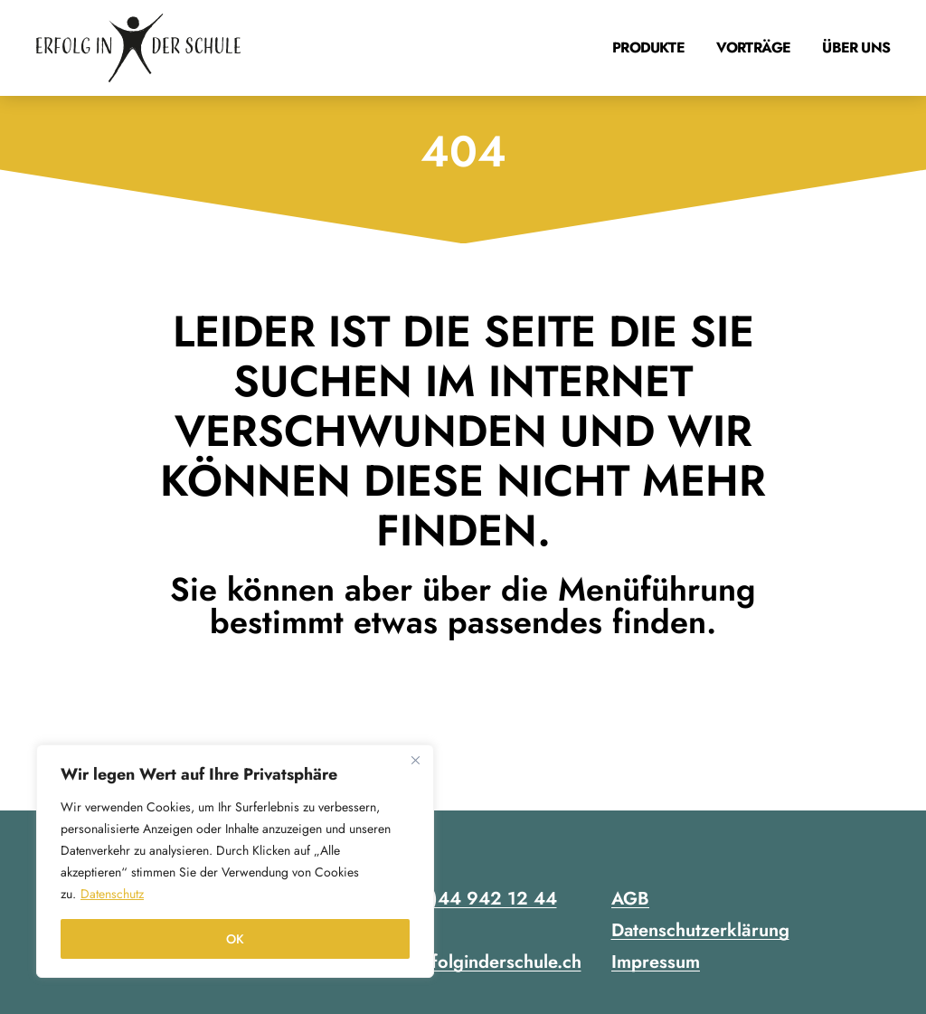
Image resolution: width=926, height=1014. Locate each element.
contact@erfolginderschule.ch (461, 962)
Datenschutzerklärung (700, 930)
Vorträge (753, 47)
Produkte (648, 47)
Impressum (655, 962)
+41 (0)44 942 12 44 (466, 899)
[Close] (415, 760)
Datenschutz (112, 894)
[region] (235, 861)
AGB (630, 899)
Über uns (856, 47)
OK (235, 939)
